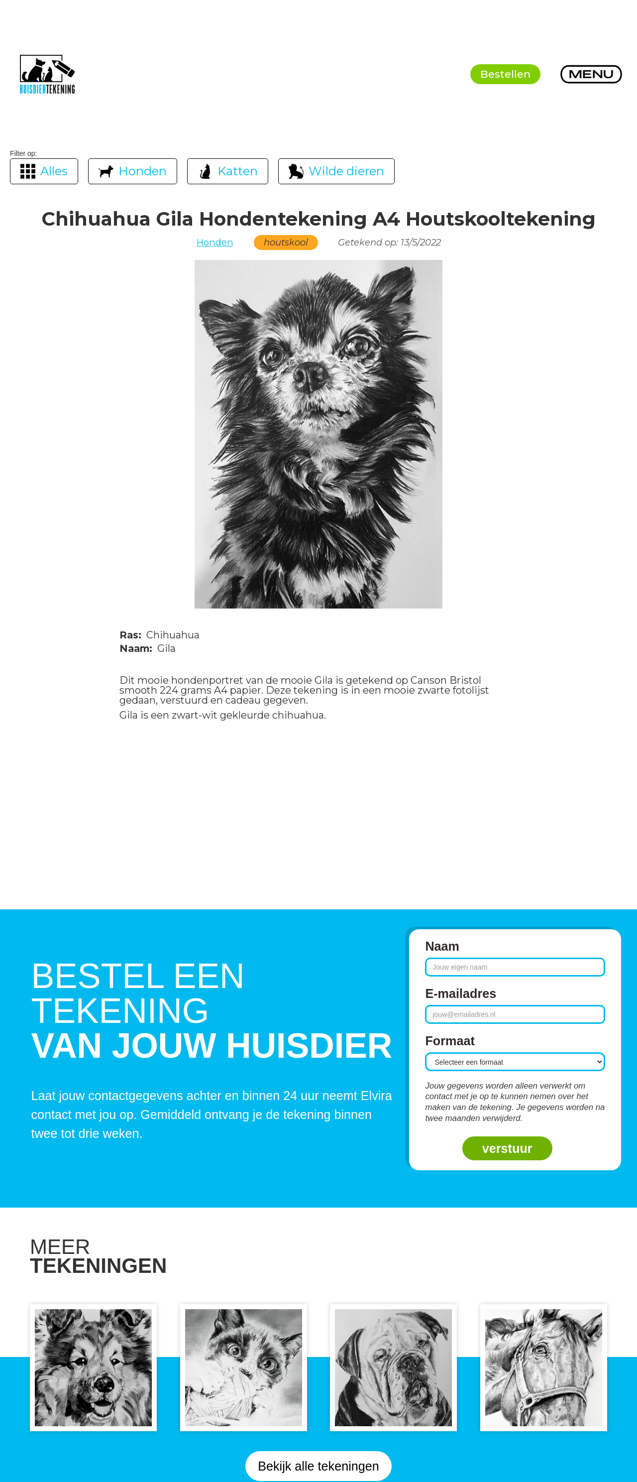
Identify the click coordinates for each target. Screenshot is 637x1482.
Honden (215, 242)
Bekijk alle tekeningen (318, 1466)
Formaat (449, 1041)
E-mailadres (460, 993)
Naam (442, 946)
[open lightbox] (318, 434)
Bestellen (505, 74)
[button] (591, 74)
